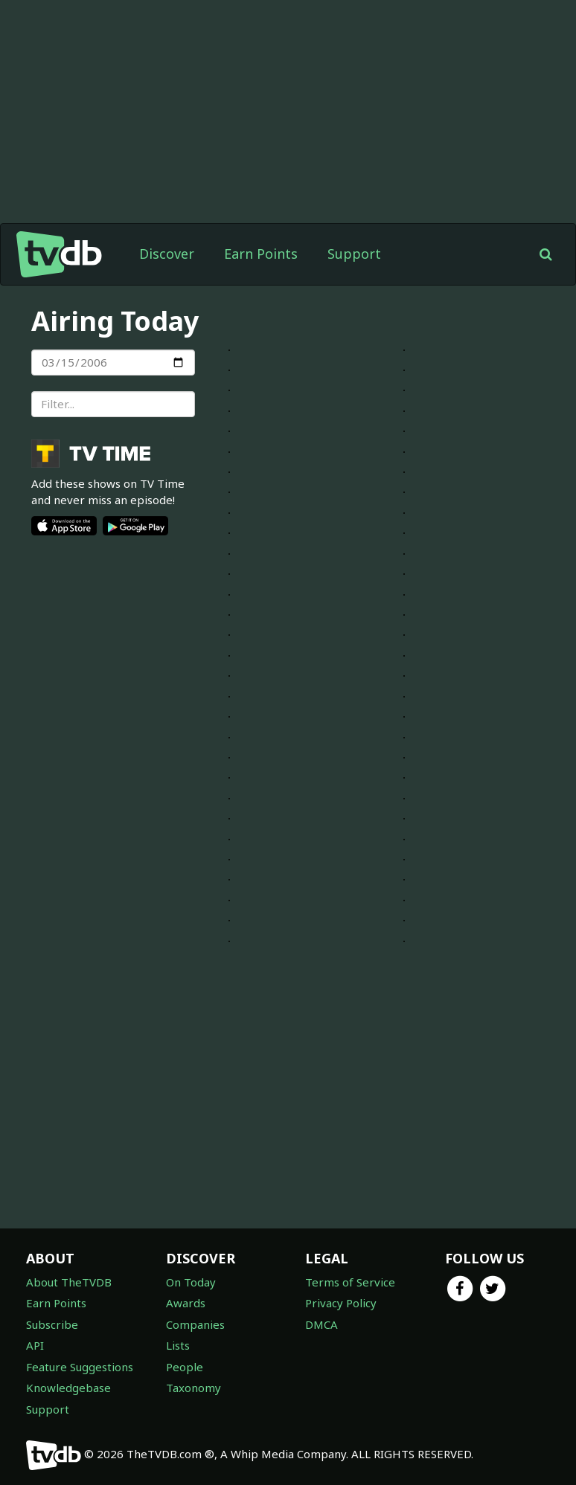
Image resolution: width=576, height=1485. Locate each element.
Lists (178, 1345)
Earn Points (261, 253)
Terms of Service (350, 1282)
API (35, 1345)
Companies (195, 1324)
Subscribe (52, 1324)
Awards (185, 1302)
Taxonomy (193, 1387)
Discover (166, 253)
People (184, 1366)
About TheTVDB (69, 1282)
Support (354, 253)
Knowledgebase (68, 1387)
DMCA (321, 1324)
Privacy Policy (341, 1302)
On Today (191, 1282)
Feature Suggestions (79, 1366)
